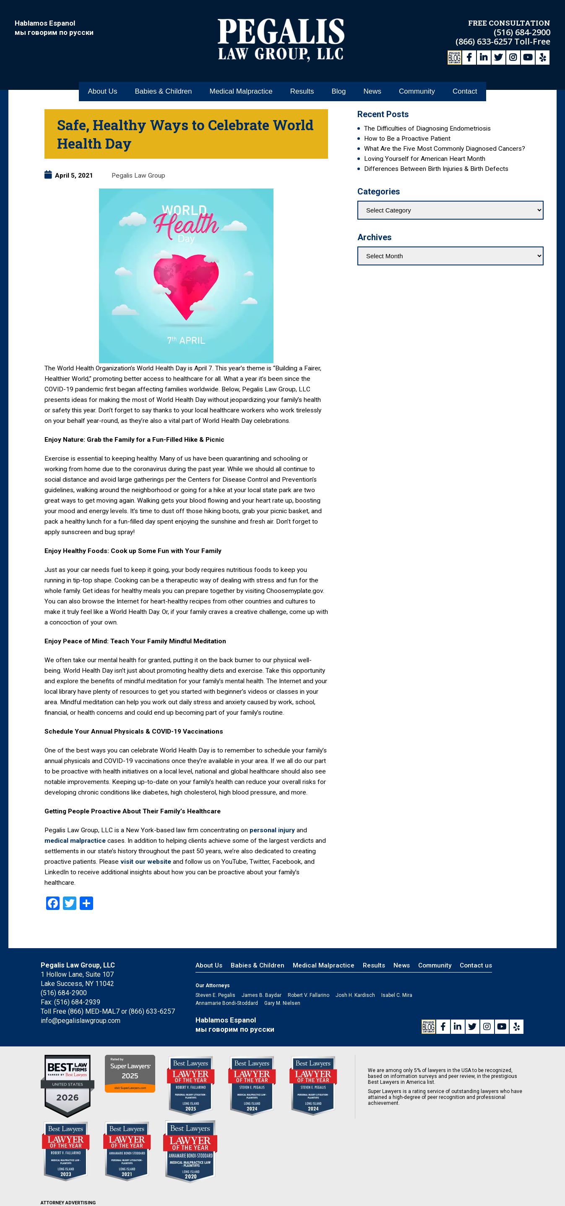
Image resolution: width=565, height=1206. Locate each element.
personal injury (272, 830)
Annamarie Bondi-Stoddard (226, 1003)
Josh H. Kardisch (355, 995)
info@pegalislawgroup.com (80, 1021)
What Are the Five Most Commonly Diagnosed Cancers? (444, 148)
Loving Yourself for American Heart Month (424, 159)
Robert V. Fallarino (308, 995)
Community (417, 92)
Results (302, 92)
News (372, 92)
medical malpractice (75, 840)
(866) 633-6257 (485, 41)
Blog (338, 92)
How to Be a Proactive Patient (407, 138)
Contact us (476, 965)
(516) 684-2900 (522, 31)
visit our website (145, 861)
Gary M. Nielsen (282, 1003)
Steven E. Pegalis (215, 995)
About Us (102, 92)
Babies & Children (163, 92)
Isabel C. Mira (396, 995)
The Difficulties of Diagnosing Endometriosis (427, 128)
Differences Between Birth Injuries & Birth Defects (436, 169)
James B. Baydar (261, 995)
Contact (465, 92)
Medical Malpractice (240, 92)
